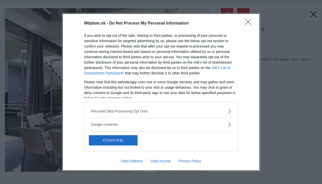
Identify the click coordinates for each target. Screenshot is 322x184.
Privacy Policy (190, 161)
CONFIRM (113, 140)
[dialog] (161, 92)
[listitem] (161, 111)
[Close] (250, 23)
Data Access (161, 161)
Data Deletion (132, 161)
